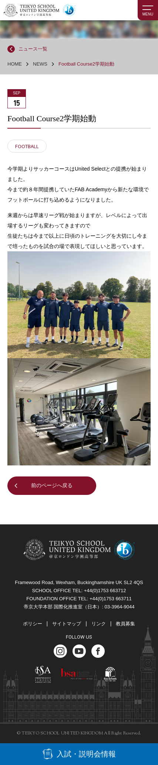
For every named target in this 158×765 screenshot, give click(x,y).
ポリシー (32, 623)
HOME (14, 64)
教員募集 (125, 623)
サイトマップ (66, 623)
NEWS (40, 64)
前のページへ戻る (52, 485)
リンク (98, 623)
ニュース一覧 (33, 49)
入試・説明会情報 (86, 754)
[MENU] (148, 10)
